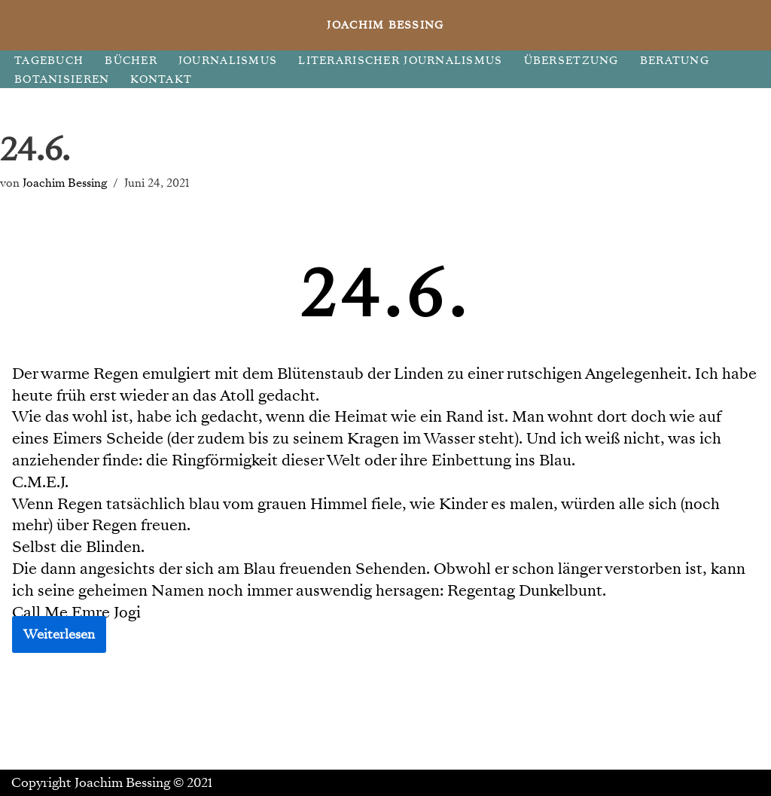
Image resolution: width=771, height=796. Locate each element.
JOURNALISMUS (227, 60)
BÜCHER (131, 60)
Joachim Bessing (65, 183)
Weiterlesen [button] (59, 634)
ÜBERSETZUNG (571, 60)
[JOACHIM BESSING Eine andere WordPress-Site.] (386, 25)
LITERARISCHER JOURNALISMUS (400, 60)
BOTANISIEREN (61, 79)
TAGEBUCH (49, 60)
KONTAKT (161, 79)
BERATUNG (674, 60)
